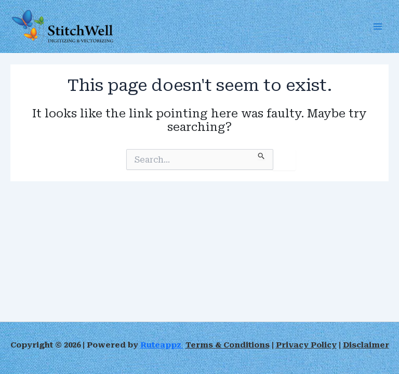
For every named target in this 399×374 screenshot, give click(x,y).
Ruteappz (161, 345)
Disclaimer (366, 345)
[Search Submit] (261, 154)
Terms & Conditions (227, 345)
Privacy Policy (306, 345)
